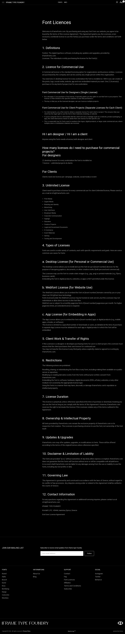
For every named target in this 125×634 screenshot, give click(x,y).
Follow (89, 553)
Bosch (4, 580)
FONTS (60, 2)
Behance (98, 580)
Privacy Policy (26, 631)
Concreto (5, 595)
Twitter (97, 577)
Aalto (4, 577)
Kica (3, 586)
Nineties (5, 598)
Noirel (4, 574)
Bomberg (5, 589)
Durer (4, 583)
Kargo (4, 592)
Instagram (99, 574)
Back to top (72, 631)
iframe (121, 631)
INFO (65, 2)
